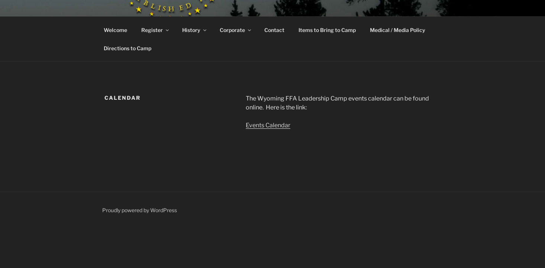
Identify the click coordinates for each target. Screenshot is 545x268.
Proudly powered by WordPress (139, 210)
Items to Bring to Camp (327, 30)
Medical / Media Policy (397, 30)
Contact (274, 30)
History (194, 30)
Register (155, 30)
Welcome (115, 30)
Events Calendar (268, 125)
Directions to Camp (127, 48)
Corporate (236, 30)
